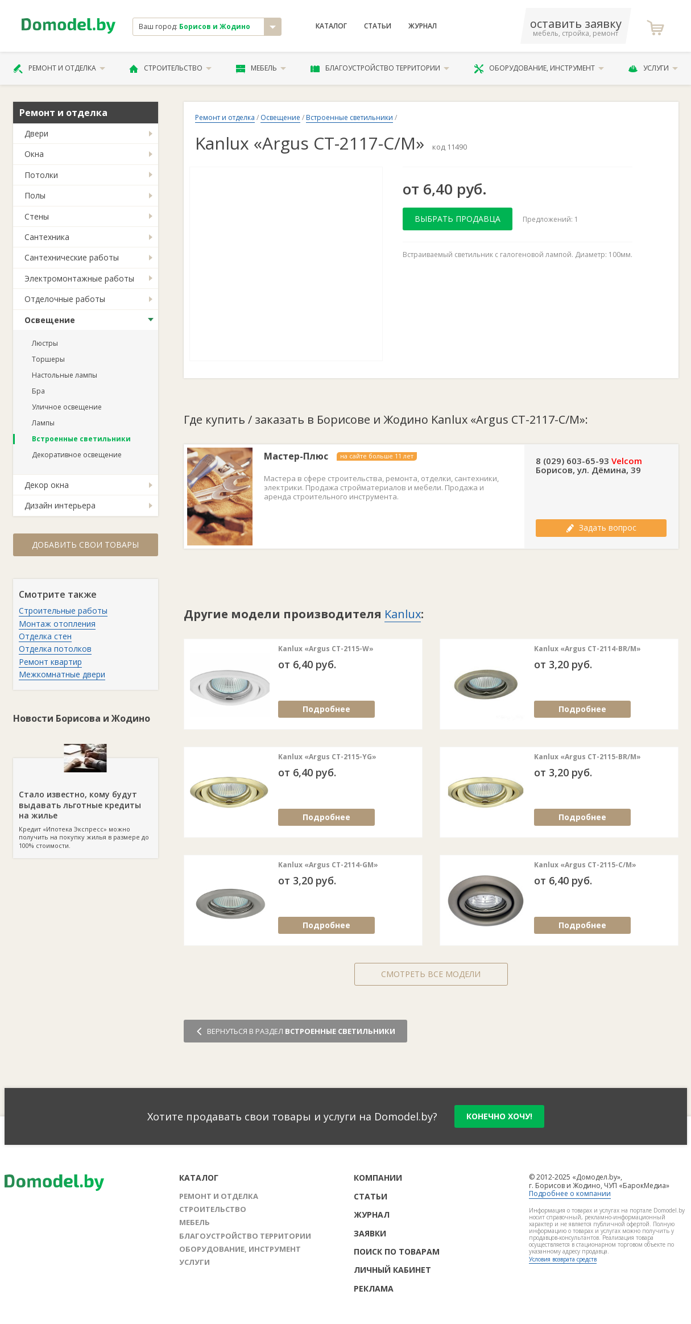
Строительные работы (63, 610)
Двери (36, 133)
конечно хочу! (499, 1116)
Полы (34, 195)
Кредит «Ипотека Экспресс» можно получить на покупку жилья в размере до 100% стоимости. (85, 803)
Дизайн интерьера (60, 505)
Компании (378, 1177)
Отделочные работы (64, 298)
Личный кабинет (392, 1269)
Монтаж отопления (57, 623)
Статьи (377, 26)
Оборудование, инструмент (539, 68)
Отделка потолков (55, 648)
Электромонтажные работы (79, 278)
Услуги (653, 68)
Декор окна (46, 484)
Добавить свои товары (85, 544)
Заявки (370, 1233)
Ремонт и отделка (59, 68)
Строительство (170, 68)
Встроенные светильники (81, 439)
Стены (36, 216)
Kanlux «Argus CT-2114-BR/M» (587, 649)
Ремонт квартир (50, 661)
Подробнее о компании (570, 1193)
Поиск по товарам (397, 1251)
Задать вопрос (601, 527)
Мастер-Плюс (296, 456)
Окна (34, 153)
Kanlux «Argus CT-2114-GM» (328, 865)
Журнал (422, 26)
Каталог (331, 26)
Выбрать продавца (457, 218)
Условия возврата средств (563, 1259)
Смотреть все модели (431, 974)
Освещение (49, 320)
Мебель (261, 68)
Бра (38, 391)
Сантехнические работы (71, 257)
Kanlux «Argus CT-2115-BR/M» (587, 757)
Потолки (41, 174)
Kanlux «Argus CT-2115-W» (326, 649)
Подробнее (326, 709)
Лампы (43, 423)
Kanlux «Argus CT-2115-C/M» (585, 865)
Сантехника (46, 236)
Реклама (374, 1288)
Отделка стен (45, 636)
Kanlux (402, 614)
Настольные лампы (64, 375)
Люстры (45, 343)
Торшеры (48, 359)
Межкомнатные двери (62, 674)
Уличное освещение (67, 407)
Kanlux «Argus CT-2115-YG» (327, 757)
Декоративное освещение (77, 455)
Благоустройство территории (380, 68)
